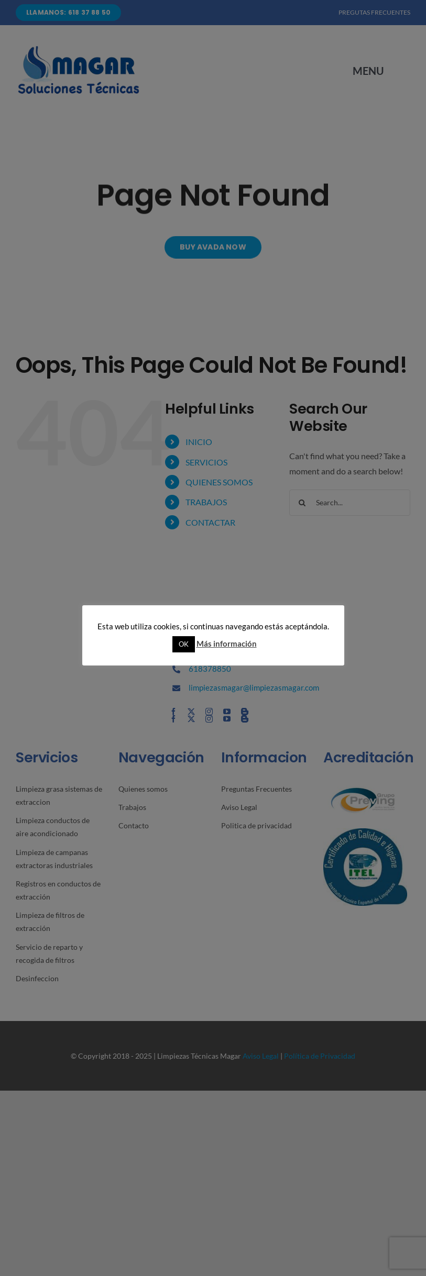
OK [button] (184, 644)
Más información (226, 643)
